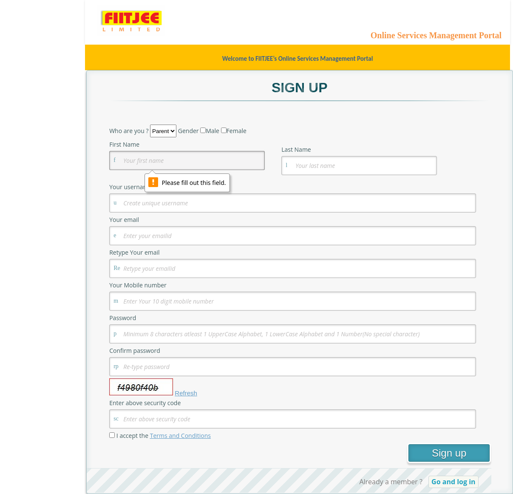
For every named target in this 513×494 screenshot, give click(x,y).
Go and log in (453, 481)
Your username (130, 187)
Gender (188, 131)
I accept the (163, 436)
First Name (124, 144)
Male (212, 131)
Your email (124, 220)
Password (123, 318)
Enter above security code (145, 403)
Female (237, 131)
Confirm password (135, 350)
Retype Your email (134, 252)
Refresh (186, 393)
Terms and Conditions (180, 436)
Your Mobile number (138, 285)
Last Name (296, 149)
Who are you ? (128, 131)
